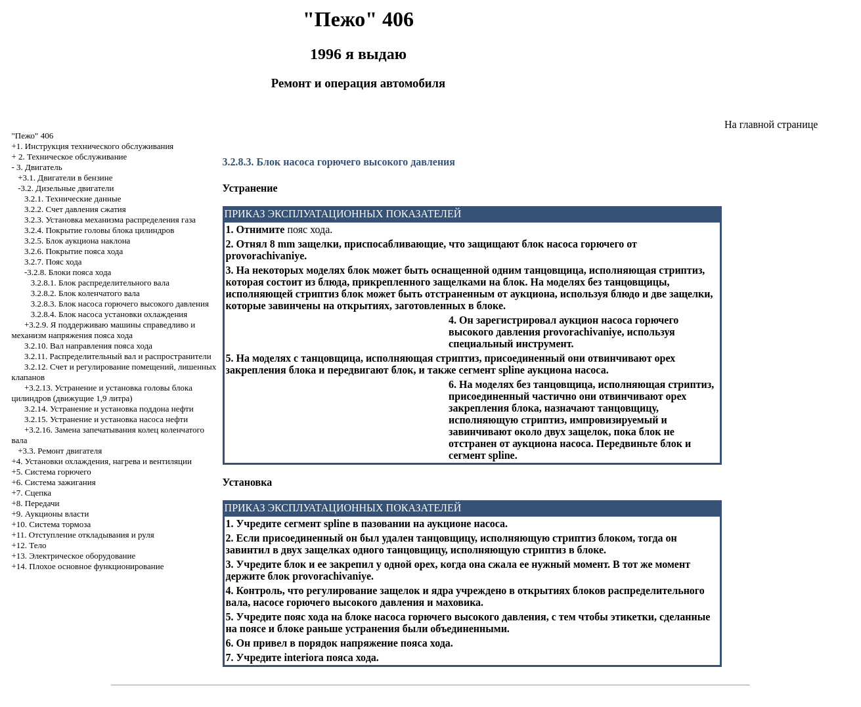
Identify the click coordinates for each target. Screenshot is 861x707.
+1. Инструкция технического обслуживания (92, 146)
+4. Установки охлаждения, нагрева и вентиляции (101, 461)
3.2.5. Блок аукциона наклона (77, 241)
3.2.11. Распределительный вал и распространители (117, 356)
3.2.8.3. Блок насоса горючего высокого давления (120, 304)
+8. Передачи (35, 503)
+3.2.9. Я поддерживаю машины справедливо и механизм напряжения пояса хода (103, 330)
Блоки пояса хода (80, 272)
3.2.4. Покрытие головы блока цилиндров (99, 230)
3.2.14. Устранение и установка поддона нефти (109, 409)
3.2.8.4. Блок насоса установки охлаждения (109, 314)
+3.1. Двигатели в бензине (65, 177)
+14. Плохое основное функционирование (87, 566)
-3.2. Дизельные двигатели (66, 188)
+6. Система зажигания (53, 482)
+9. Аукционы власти (50, 514)
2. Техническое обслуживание (72, 156)
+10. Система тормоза (51, 524)
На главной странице (771, 124)
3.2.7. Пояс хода (53, 262)
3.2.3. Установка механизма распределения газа (110, 220)
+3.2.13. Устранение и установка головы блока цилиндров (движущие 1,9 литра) (101, 393)
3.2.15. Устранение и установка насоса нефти (106, 419)
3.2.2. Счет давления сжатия (75, 209)
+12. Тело (28, 545)
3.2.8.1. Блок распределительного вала (100, 283)
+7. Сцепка (31, 493)
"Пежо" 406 (32, 135)
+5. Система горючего (51, 472)
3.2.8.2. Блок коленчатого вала (85, 293)
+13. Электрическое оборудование (73, 556)
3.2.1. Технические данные (72, 199)
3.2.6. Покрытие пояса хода (73, 251)
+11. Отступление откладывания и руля (82, 535)
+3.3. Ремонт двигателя (60, 451)
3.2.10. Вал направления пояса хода (88, 346)
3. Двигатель (39, 167)
